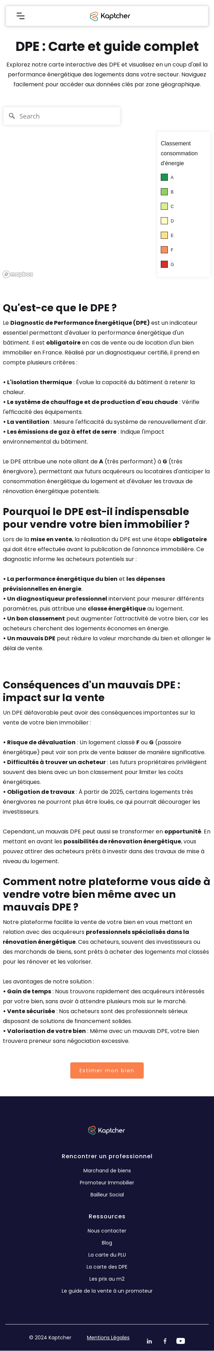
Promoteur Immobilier (107, 1182)
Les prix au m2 (107, 1279)
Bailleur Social (107, 1194)
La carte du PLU (107, 1255)
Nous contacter (107, 1231)
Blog (107, 1243)
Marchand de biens (107, 1170)
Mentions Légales (108, 1337)
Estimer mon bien (107, 1070)
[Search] (62, 116)
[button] (20, 16)
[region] (107, 192)
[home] (109, 16)
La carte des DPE (107, 1267)
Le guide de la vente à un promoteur (107, 1291)
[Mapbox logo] (17, 274)
